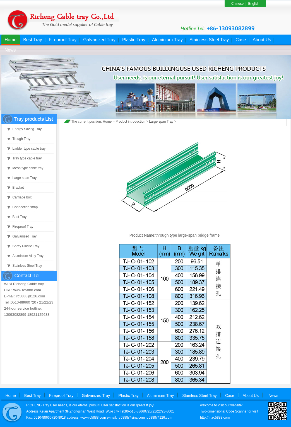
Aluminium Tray (167, 39)
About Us (262, 39)
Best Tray (32, 39)
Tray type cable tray (27, 158)
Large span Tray (25, 178)
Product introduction (130, 121)
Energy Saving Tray (27, 129)
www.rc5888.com (93, 417)
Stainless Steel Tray (209, 39)
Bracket (18, 188)
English (253, 4)
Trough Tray (21, 139)
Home (11, 39)
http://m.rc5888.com (215, 417)
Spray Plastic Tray (26, 246)
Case (240, 39)
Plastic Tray (133, 39)
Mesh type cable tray (28, 168)
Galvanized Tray (99, 39)
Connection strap (25, 207)
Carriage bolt (22, 197)
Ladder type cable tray (29, 149)
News (10, 50)
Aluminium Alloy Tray (28, 256)
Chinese (237, 4)
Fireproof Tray (63, 39)
